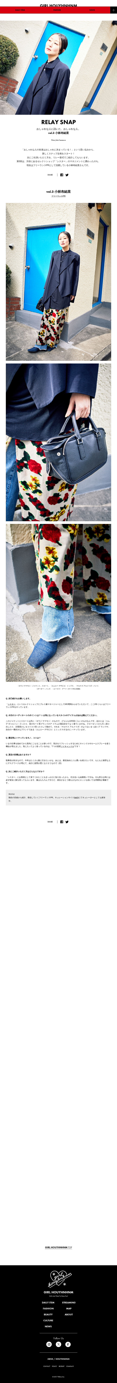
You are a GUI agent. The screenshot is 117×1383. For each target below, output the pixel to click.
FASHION (48, 1308)
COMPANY (70, 1366)
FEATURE (57, 10)
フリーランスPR (58, 196)
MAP (68, 1308)
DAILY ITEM (20, 10)
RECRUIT (61, 1366)
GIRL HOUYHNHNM (58, 1292)
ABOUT (69, 1314)
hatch (76, 797)
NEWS (92, 10)
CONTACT (46, 1366)
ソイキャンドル (67, 746)
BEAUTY (48, 1314)
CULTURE (48, 1320)
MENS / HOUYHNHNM (58, 1359)
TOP (58, 1247)
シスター (11, 704)
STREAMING (69, 1302)
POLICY (54, 1366)
